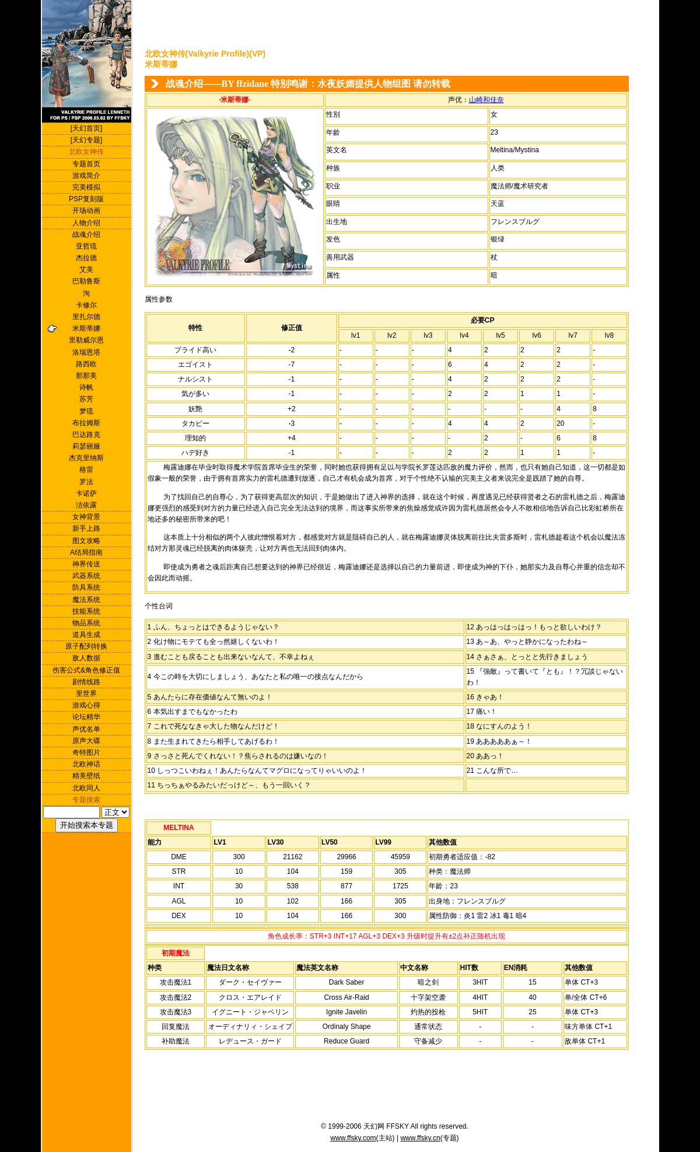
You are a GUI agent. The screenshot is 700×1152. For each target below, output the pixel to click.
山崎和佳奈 (486, 100)
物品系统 (86, 623)
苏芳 (86, 399)
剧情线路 (86, 682)
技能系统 (86, 611)
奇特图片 (86, 752)
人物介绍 (86, 223)
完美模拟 (86, 187)
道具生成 (86, 635)
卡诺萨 (86, 493)
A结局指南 (86, 552)
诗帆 (86, 387)
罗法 (86, 482)
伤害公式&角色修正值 (86, 670)
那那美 (86, 376)
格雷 (86, 469)
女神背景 (86, 517)
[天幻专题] (87, 140)
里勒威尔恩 (86, 340)
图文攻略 (86, 541)
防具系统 (86, 587)
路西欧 (86, 364)
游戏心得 (86, 705)
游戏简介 (86, 175)
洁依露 (86, 505)
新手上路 (86, 528)
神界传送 (86, 564)
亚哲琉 (86, 246)
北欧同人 (86, 788)
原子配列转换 (86, 646)
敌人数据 (86, 658)
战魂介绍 (86, 234)
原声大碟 (86, 741)
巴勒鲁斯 (86, 281)
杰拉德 (86, 258)
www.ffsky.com (353, 1138)
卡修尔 (86, 305)
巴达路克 (86, 434)
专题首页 (86, 164)
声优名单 (86, 729)
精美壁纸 (86, 776)
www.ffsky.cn (420, 1138)
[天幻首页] (87, 128)
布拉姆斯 (86, 423)
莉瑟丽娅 (86, 446)
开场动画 (86, 210)
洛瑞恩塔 (86, 352)
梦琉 (86, 411)
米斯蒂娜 (86, 328)
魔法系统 (86, 600)
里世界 (86, 693)
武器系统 (86, 576)
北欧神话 (86, 764)
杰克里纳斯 (86, 458)
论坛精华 (86, 717)
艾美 (86, 269)
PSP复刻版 (86, 199)
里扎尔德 (86, 317)
